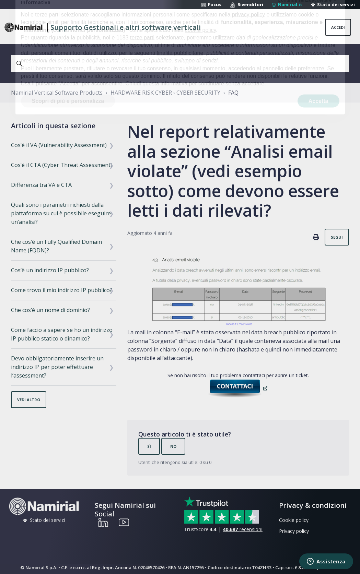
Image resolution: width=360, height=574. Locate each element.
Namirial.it (287, 4)
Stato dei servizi (333, 4)
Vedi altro (28, 399)
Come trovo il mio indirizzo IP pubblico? (61, 290)
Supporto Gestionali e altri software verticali (125, 27)
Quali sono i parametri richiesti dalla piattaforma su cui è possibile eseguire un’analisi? (61, 213)
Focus (211, 4)
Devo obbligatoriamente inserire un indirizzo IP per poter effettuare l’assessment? (57, 367)
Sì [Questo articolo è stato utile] (149, 446)
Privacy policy (294, 531)
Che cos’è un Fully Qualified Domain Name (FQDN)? (56, 246)
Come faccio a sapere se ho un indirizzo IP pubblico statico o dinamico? (62, 334)
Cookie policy (294, 520)
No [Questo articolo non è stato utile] (173, 446)
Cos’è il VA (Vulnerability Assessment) (59, 145)
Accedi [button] (338, 27)
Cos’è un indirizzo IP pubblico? (50, 270)
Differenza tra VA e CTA (41, 185)
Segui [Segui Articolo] (337, 237)
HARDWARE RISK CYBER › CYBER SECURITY (165, 92)
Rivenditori (246, 4)
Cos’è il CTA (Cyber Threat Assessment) (61, 165)
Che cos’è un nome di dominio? (50, 310)
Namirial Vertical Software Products (57, 92)
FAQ (233, 92)
